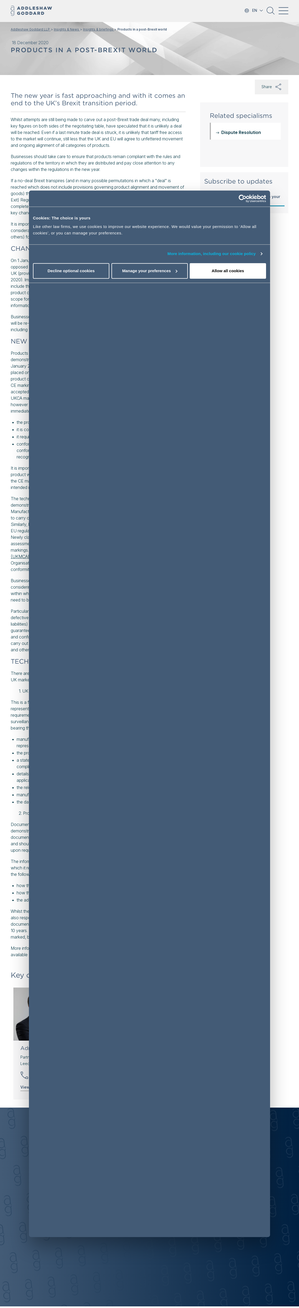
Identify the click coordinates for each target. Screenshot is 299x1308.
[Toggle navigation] (283, 10)
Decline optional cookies (71, 270)
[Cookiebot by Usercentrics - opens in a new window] (242, 199)
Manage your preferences (149, 270)
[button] (271, 12)
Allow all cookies (228, 270)
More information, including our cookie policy (211, 253)
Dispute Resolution (241, 132)
